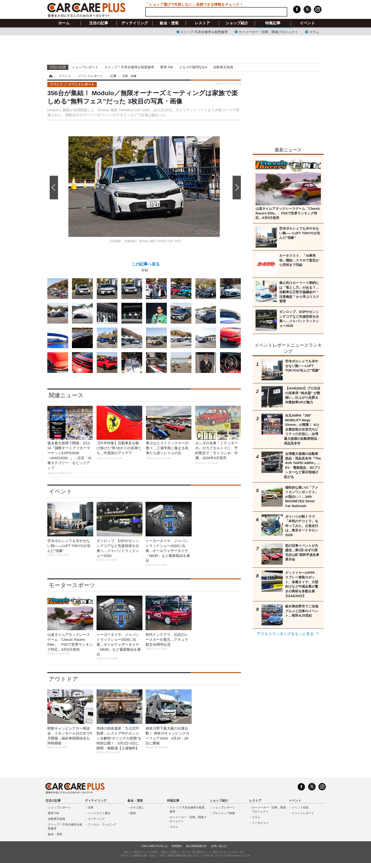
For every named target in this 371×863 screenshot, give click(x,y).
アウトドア (63, 679)
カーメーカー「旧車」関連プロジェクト (268, 31)
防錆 (133, 813)
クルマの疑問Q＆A (193, 67)
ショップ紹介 (236, 23)
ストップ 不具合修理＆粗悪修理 (204, 31)
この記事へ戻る (146, 268)
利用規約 (177, 846)
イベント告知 (300, 807)
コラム (314, 31)
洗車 (90, 807)
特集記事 (272, 23)
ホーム (64, 23)
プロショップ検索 (223, 813)
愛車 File (166, 67)
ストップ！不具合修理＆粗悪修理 (129, 67)
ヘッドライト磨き (99, 813)
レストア (202, 23)
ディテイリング (134, 23)
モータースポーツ (72, 585)
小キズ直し (137, 807)
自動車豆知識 (223, 67)
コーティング (96, 818)
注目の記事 (98, 23)
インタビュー (260, 823)
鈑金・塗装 (169, 23)
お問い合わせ (218, 846)
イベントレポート (303, 813)
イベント (307, 23)
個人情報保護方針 (196, 846)
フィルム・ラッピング (102, 824)
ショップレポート (85, 67)
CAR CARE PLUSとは (154, 846)
